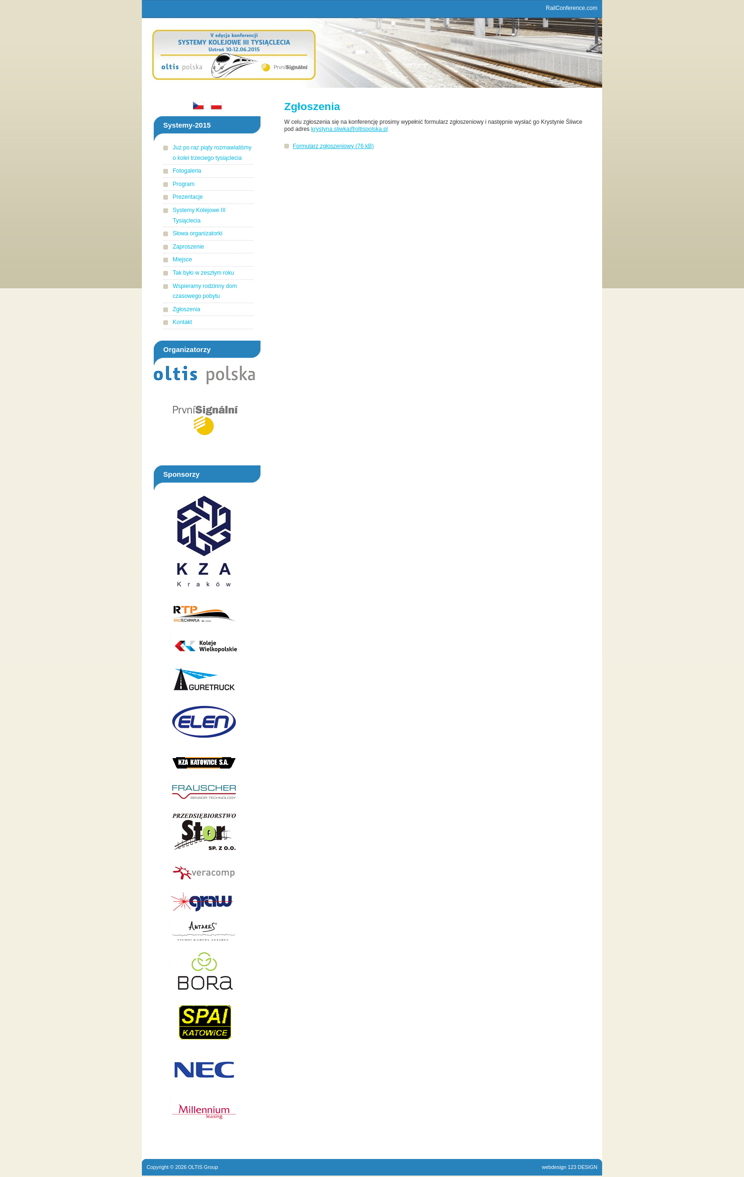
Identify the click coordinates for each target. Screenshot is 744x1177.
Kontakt (182, 322)
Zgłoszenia (186, 309)
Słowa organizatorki (198, 233)
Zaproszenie (188, 246)
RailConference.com (571, 8)
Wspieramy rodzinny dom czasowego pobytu (205, 291)
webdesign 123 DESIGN (569, 1167)
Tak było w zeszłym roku (203, 272)
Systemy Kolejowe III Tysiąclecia (199, 215)
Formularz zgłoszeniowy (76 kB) (333, 146)
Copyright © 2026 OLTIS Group (182, 1167)
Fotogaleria (187, 170)
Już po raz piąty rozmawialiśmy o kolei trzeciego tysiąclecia (212, 152)
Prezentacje (188, 197)
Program (184, 184)
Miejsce (182, 259)
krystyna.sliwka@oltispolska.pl (349, 129)
